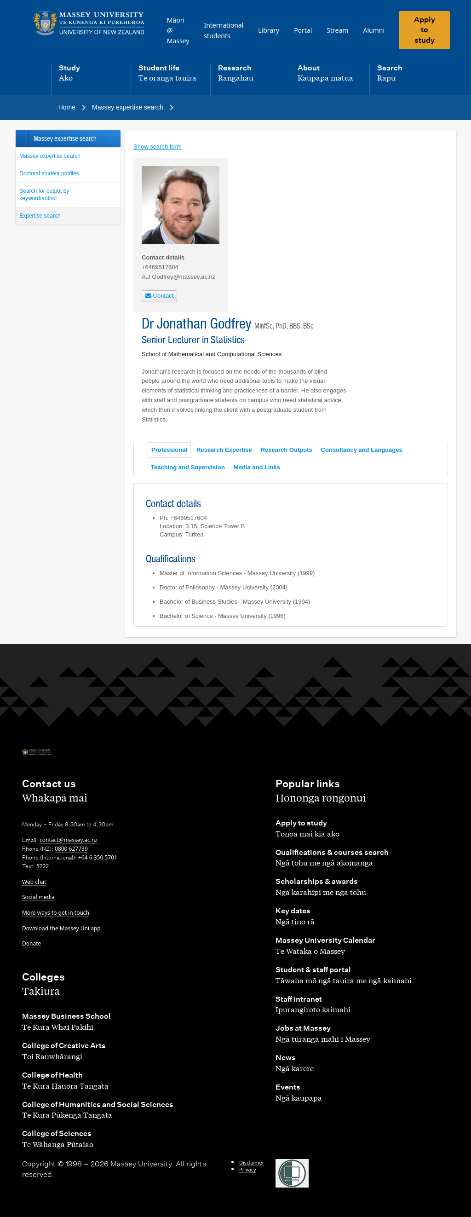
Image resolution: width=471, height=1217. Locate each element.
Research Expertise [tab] (224, 449)
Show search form (157, 146)
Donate (31, 943)
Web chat (34, 882)
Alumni (374, 30)
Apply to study (424, 30)
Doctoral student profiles (49, 173)
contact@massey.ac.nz (69, 840)
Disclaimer (251, 1162)
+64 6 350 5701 (97, 857)
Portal (303, 30)
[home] (89, 23)
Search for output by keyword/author (44, 195)
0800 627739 (71, 849)
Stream (337, 30)
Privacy (247, 1169)
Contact (159, 295)
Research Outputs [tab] (286, 449)
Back (22, 138)
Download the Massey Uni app (61, 928)
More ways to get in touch (55, 913)
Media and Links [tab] (257, 467)
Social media (38, 897)
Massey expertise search (49, 156)
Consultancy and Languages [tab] (361, 449)
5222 (42, 866)
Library (268, 30)
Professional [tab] (169, 449)
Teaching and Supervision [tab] (188, 467)
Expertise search (39, 216)
